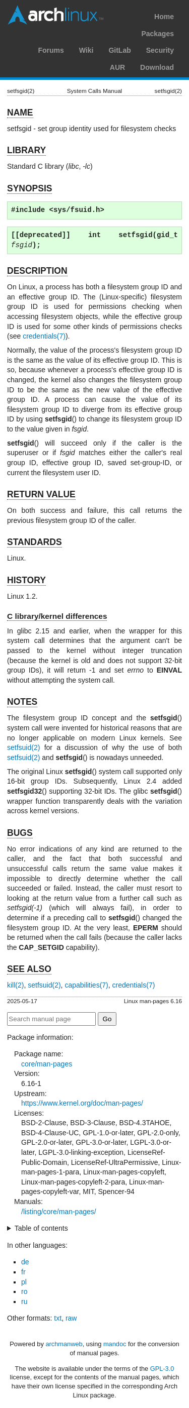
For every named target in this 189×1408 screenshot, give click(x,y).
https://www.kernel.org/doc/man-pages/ (82, 1103)
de (25, 1262)
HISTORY (26, 580)
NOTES (22, 702)
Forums (51, 50)
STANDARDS (34, 542)
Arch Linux (55, 15)
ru (24, 1301)
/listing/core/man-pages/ (58, 1212)
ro (24, 1291)
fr (23, 1272)
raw (71, 1318)
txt (57, 1318)
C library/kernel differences (57, 616)
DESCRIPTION (37, 271)
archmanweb (63, 1344)
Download (157, 67)
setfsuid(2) (23, 747)
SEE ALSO (29, 969)
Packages (157, 34)
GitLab (119, 50)
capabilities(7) (86, 985)
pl (24, 1282)
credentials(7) (44, 336)
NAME (20, 112)
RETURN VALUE (41, 494)
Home (164, 17)
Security (160, 50)
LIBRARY (26, 150)
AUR (117, 67)
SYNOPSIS (29, 188)
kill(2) (15, 985)
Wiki (86, 50)
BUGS (20, 833)
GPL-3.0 (162, 1368)
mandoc (115, 1344)
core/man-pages (46, 1064)
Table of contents (41, 1228)
